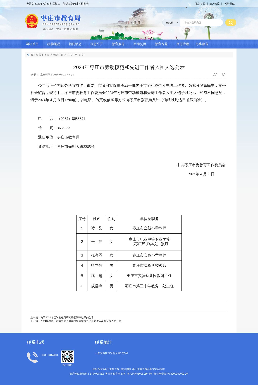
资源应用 (182, 44)
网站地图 (126, 369)
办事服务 (202, 44)
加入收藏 (214, 3)
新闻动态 (75, 44)
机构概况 (53, 44)
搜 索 (230, 22)
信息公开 (96, 44)
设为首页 (200, 3)
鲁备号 (139, 373)
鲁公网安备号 (171, 373)
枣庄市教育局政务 (115, 373)
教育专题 (161, 44)
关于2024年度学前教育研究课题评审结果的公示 (67, 317)
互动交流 (139, 44)
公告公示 (72, 54)
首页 (46, 54)
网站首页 (32, 44)
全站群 (169, 22)
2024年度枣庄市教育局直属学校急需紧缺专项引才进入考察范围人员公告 (80, 321)
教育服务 (118, 44)
